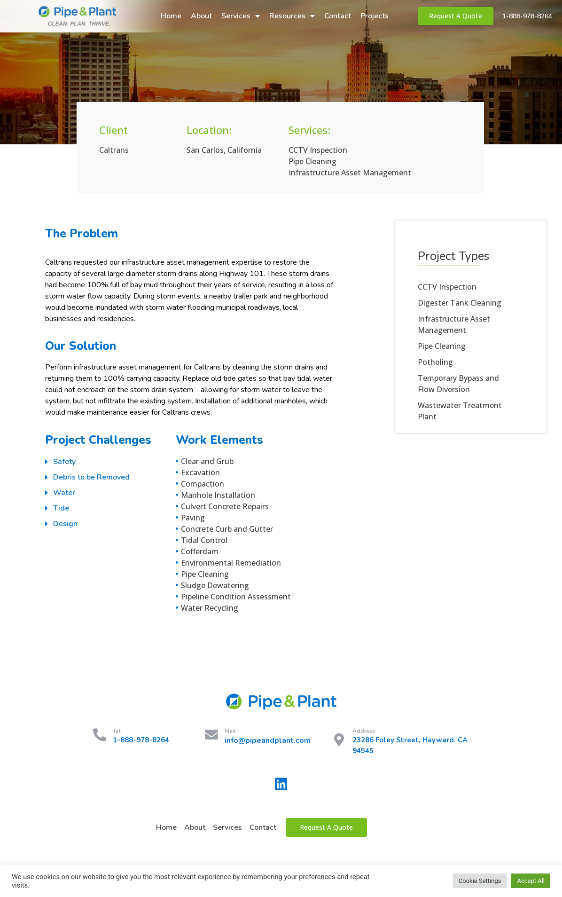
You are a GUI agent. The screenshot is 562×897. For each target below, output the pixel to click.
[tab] (110, 462)
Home (171, 16)
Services (240, 16)
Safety (64, 461)
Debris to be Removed (91, 477)
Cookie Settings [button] (480, 880)
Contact (337, 16)
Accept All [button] (531, 880)
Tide (61, 508)
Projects (374, 16)
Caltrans (114, 150)
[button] (455, 16)
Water (64, 493)
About (201, 16)
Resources (292, 16)
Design (65, 524)
